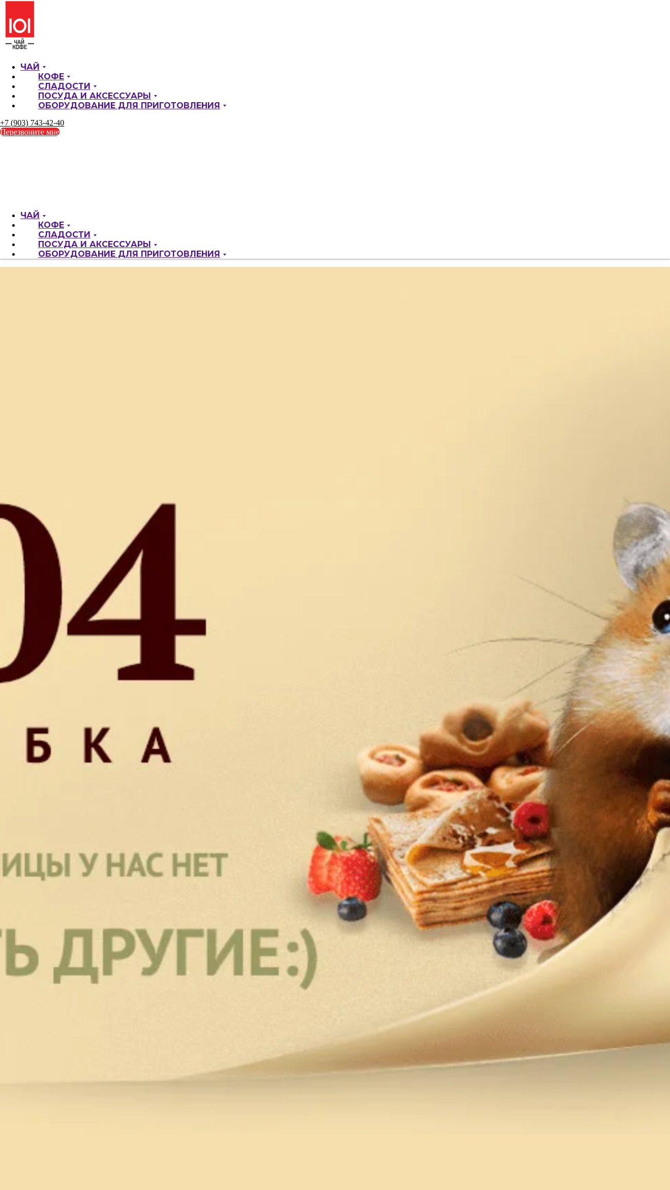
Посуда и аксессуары (94, 134)
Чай (30, 105)
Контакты (44, 57)
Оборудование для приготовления (129, 144)
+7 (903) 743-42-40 (32, 161)
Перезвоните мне (29, 170)
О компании (41, 20)
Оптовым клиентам (61, 48)
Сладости (64, 125)
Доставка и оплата (60, 39)
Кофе (51, 115)
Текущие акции (53, 29)
